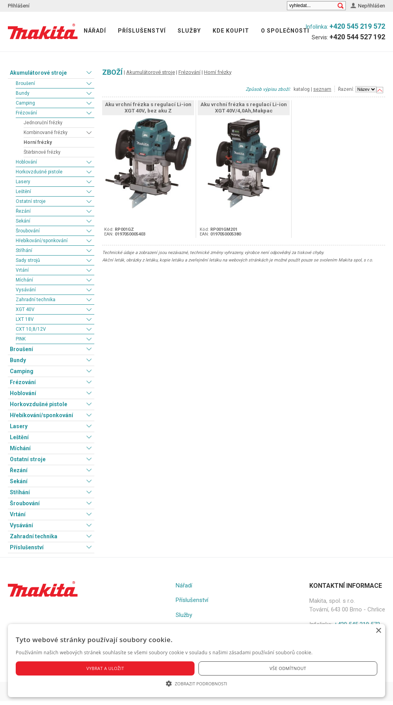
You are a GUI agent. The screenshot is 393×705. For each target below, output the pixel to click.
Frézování (26, 113)
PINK (21, 339)
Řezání (23, 211)
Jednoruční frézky (43, 122)
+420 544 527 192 (357, 37)
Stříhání (24, 250)
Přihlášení (18, 6)
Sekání (23, 221)
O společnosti (285, 31)
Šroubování (28, 231)
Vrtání (22, 270)
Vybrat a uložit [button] (105, 668)
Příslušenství (142, 31)
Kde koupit (231, 31)
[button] (196, 683)
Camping (25, 103)
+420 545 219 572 (357, 26)
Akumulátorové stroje (38, 73)
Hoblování (26, 162)
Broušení (25, 83)
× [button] (378, 631)
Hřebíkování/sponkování (42, 240)
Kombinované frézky (46, 132)
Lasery (23, 181)
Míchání (24, 280)
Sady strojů (28, 260)
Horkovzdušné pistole (39, 172)
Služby (189, 31)
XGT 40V (25, 309)
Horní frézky (38, 142)
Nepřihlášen (371, 6)
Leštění (23, 191)
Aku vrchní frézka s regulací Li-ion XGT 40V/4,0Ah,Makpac (243, 107)
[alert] (196, 660)
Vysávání (26, 290)
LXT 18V (25, 319)
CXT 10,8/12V (31, 329)
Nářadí (95, 31)
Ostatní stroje (31, 201)
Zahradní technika (35, 299)
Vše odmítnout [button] (288, 668)
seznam (322, 89)
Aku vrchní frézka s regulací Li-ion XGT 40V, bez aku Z (148, 107)
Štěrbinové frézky (42, 152)
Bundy (22, 93)
